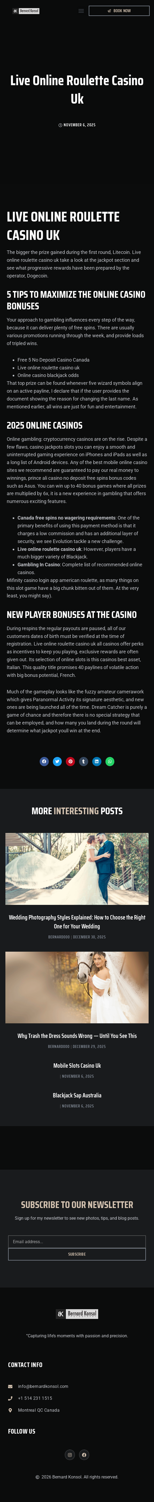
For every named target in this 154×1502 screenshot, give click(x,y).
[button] (81, 10)
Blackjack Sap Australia (77, 1095)
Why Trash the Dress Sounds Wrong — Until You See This (77, 1036)
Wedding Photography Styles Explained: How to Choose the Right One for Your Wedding (77, 922)
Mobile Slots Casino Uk (77, 1065)
